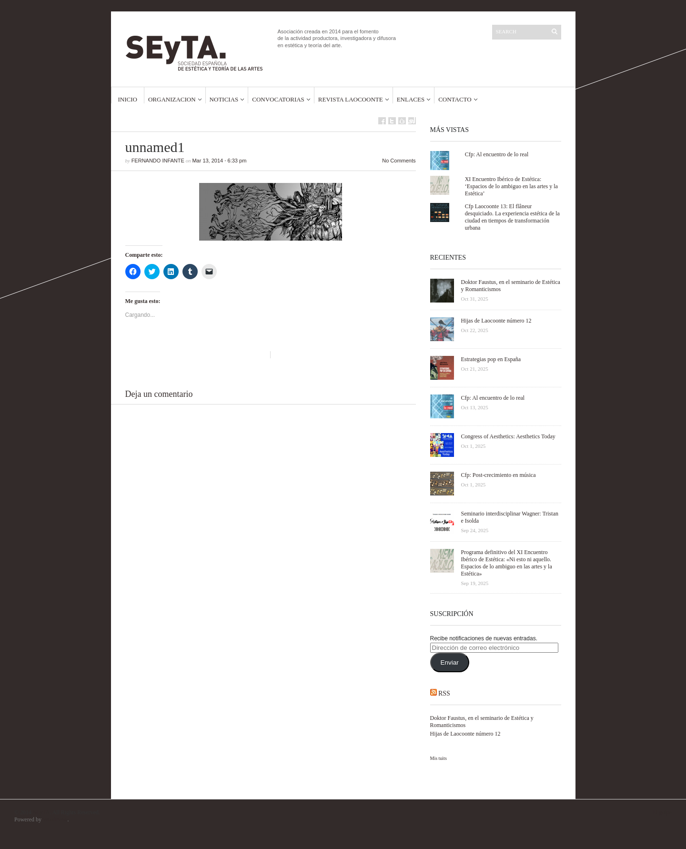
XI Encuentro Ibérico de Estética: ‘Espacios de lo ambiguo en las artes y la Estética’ (511, 186)
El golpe (662, 812)
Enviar (449, 662)
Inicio (127, 99)
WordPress (55, 819)
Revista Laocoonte (350, 99)
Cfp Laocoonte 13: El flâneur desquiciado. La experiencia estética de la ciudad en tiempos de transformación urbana (512, 217)
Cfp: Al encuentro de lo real (497, 154)
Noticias (224, 99)
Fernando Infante (157, 160)
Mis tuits (438, 758)
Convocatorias (278, 99)
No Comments (398, 160)
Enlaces (411, 99)
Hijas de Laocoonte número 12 (465, 733)
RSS (444, 693)
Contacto (455, 99)
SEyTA (41, 812)
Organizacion (172, 99)
